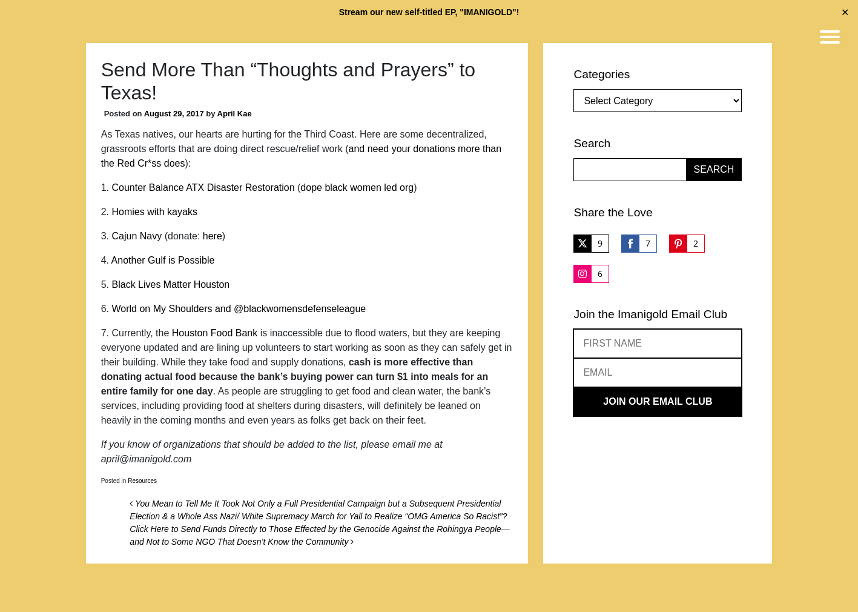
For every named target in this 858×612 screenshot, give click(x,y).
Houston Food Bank (214, 333)
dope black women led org (357, 187)
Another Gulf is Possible (163, 260)
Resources (142, 480)
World (124, 309)
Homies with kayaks (154, 212)
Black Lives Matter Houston (171, 284)
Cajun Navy (137, 236)
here (212, 236)
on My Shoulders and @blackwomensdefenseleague (251, 309)
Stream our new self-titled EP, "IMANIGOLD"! (429, 12)
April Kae (234, 113)
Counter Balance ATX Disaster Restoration (203, 187)
